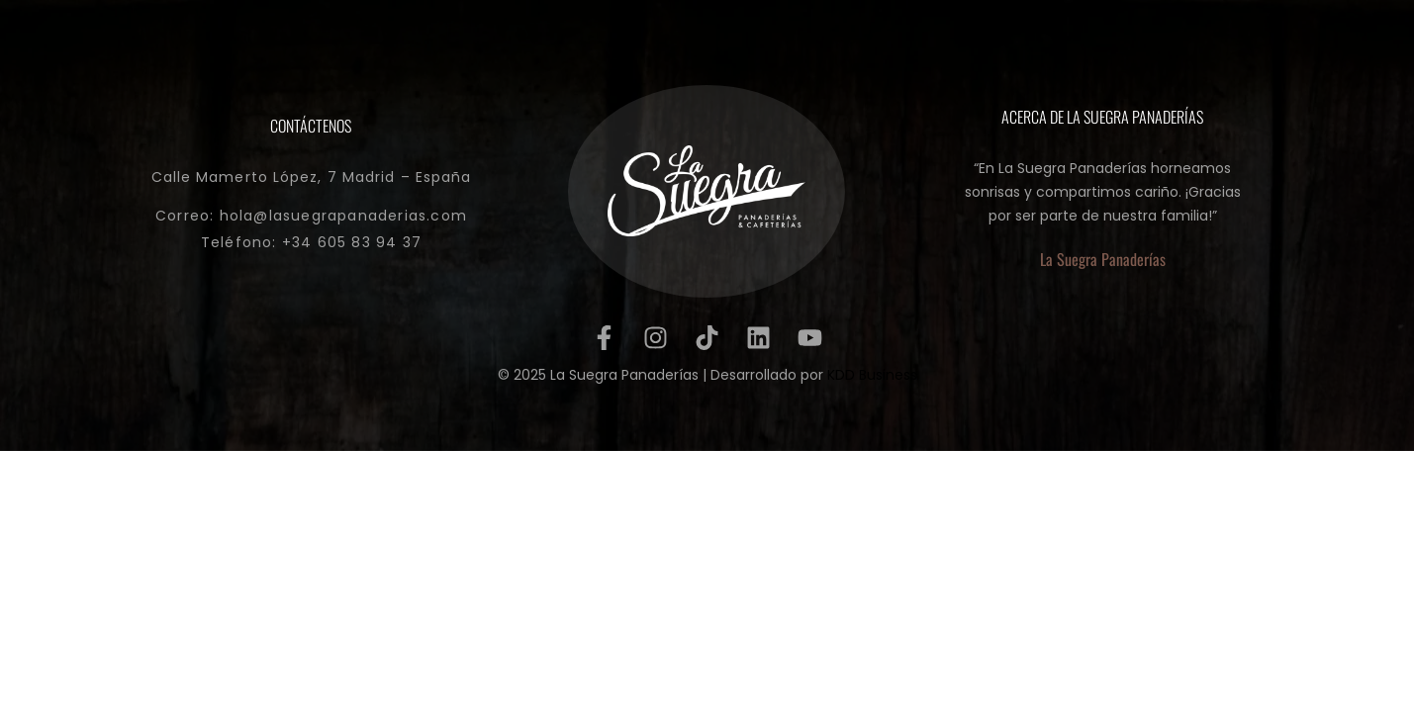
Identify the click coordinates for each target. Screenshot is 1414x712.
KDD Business (872, 375)
